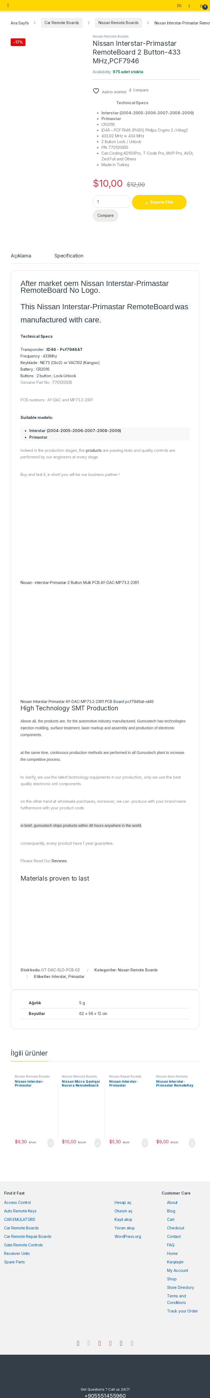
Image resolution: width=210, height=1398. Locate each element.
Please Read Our (36, 853)
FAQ (170, 1237)
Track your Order (182, 1303)
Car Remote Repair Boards (27, 1229)
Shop (171, 1271)
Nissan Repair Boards (125, 1069)
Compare (140, 90)
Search (180, 5)
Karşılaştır (175, 1254)
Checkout (175, 1220)
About (172, 1195)
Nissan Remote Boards (118, 22)
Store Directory (180, 1280)
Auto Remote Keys (20, 1203)
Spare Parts (14, 1254)
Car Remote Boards (62, 22)
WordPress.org (128, 1229)
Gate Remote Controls (23, 1237)
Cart (170, 1212)
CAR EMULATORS (19, 1212)
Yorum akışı (124, 1220)
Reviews (59, 853)
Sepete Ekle (161, 202)
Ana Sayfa (20, 22)
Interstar (59, 969)
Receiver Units (17, 1246)
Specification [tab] (68, 249)
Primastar (76, 969)
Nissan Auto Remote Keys (171, 1071)
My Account (177, 1263)
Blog (171, 1203)
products (94, 443)
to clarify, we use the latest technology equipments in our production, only (86, 770)
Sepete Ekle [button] (50, 1136)
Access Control (17, 1195)
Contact (174, 1229)
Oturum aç (124, 1203)
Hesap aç (123, 1195)
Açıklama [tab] (21, 249)
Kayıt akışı (123, 1212)
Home (172, 1246)
